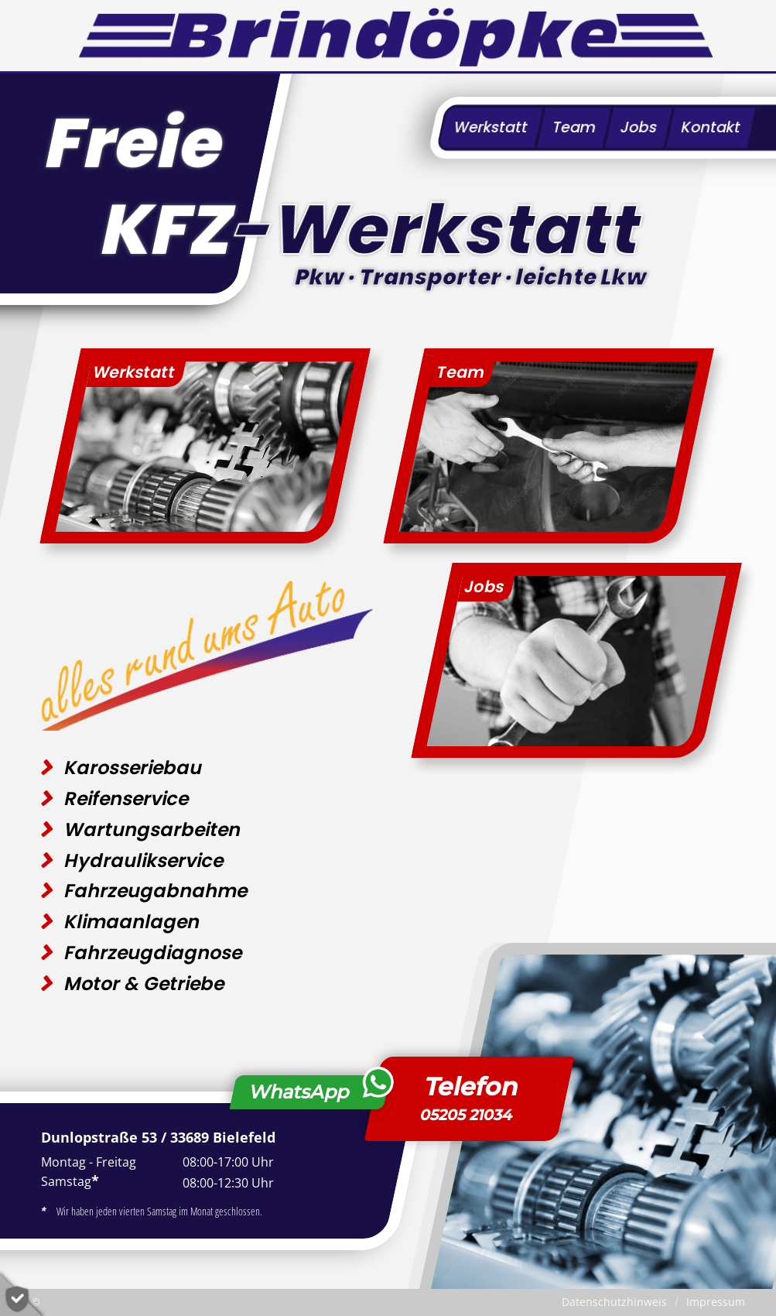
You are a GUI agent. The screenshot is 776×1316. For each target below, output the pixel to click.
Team (574, 127)
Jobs (638, 127)
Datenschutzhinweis (614, 1301)
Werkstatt (491, 127)
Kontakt (711, 127)
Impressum (715, 1301)
